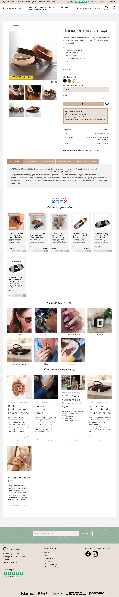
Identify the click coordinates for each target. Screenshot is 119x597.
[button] (106, 8)
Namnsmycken (12, 437)
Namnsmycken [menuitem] (45, 7)
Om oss (47, 552)
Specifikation (31, 161)
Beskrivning (15, 161)
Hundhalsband (94, 437)
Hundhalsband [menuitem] (35, 9)
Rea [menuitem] (44, 9)
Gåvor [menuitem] (56, 7)
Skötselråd (47, 161)
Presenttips (22, 437)
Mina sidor (48, 555)
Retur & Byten (64, 161)
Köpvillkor (48, 561)
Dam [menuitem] (30, 7)
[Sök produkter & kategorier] (90, 8)
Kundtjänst (48, 558)
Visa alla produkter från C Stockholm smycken (81, 150)
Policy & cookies (50, 564)
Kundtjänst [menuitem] (111, 2)
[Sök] (78, 8)
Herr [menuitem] (36, 7)
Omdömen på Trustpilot (86, 161)
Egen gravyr (51, 440)
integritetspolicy (72, 538)
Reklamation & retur (52, 567)
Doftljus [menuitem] (64, 7)
